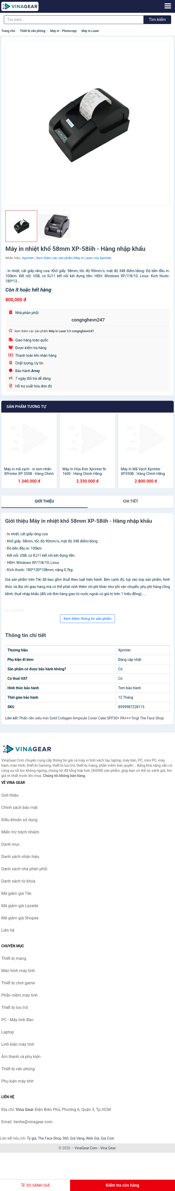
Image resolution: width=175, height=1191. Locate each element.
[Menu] (167, 6)
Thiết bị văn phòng (32, 31)
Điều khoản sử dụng (19, 819)
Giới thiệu (44, 501)
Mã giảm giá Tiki (16, 893)
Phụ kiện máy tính (17, 1081)
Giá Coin (107, 1138)
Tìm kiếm (157, 19)
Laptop (7, 1032)
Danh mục (10, 844)
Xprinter (28, 258)
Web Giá (92, 1138)
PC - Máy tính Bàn (17, 1019)
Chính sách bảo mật (19, 807)
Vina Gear (107, 1148)
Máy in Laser (90, 31)
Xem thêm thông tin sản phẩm (87, 619)
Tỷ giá (31, 1138)
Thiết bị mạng (13, 958)
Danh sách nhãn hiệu (20, 856)
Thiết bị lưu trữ (14, 1007)
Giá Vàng (77, 1138)
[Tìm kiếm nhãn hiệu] (74, 19)
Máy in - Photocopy (63, 31)
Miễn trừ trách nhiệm (20, 832)
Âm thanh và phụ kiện (21, 1056)
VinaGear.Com (85, 1148)
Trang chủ (8, 31)
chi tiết (130, 501)
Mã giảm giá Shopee (19, 918)
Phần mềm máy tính (19, 995)
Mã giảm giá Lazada (19, 905)
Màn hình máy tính (18, 970)
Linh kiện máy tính (17, 1044)
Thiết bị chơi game (18, 983)
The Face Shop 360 (53, 1138)
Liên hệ (7, 930)
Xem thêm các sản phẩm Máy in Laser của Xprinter (73, 258)
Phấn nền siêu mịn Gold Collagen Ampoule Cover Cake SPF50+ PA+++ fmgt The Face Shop (91, 718)
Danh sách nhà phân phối (24, 868)
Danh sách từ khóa (18, 881)
